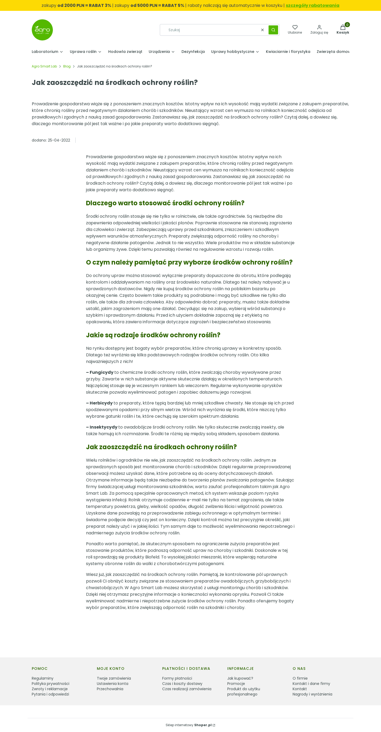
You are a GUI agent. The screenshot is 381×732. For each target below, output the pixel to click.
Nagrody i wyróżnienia (312, 694)
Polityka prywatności (50, 683)
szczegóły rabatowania (312, 5)
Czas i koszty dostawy (182, 683)
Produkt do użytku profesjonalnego (243, 691)
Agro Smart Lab (44, 66)
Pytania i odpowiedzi (50, 694)
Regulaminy (42, 678)
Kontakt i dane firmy (311, 683)
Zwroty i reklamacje (50, 689)
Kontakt (300, 689)
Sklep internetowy (189, 725)
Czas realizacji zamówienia (186, 689)
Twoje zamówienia (114, 678)
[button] (273, 29)
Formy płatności (177, 678)
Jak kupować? (240, 678)
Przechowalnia (110, 689)
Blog (67, 66)
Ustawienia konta (112, 683)
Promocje (236, 683)
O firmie (300, 678)
